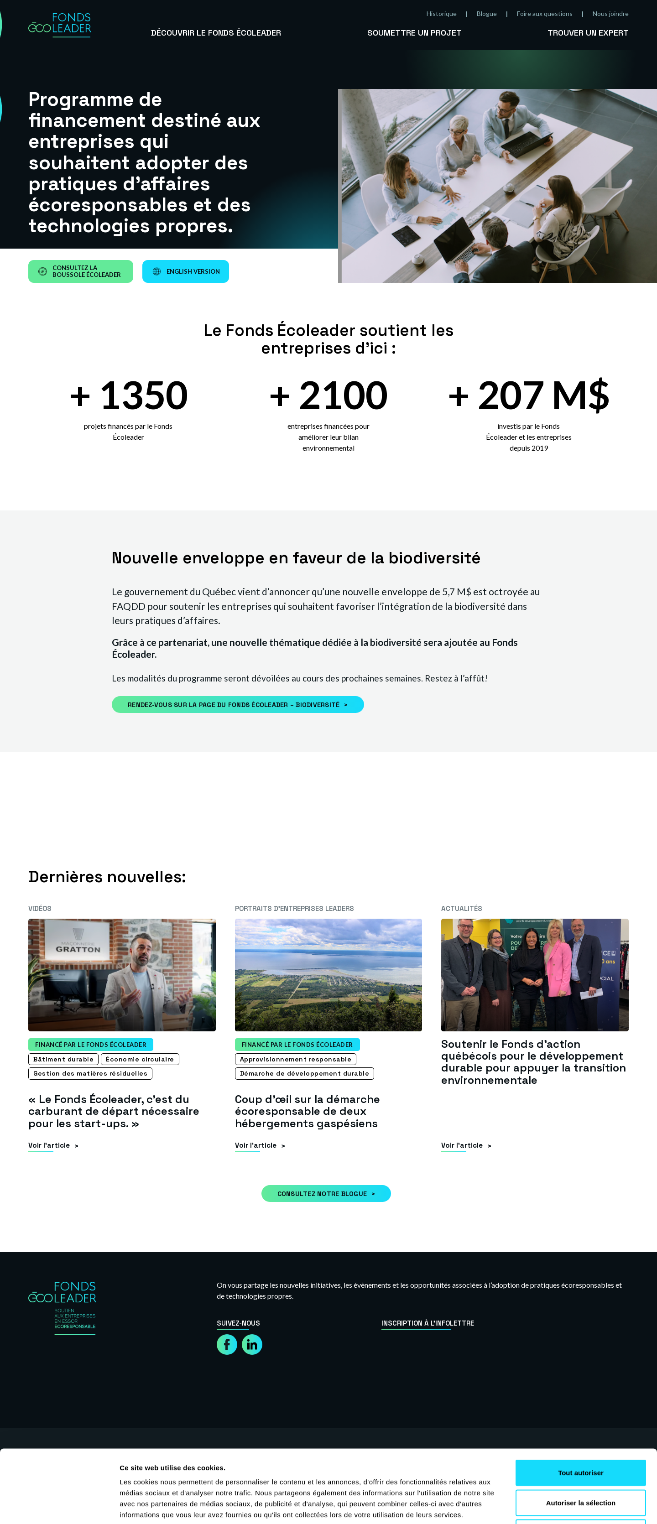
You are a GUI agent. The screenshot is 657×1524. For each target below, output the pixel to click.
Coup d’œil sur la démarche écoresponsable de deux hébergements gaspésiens (307, 1111)
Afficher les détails (502, 1506)
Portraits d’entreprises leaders (294, 908)
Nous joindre (611, 13)
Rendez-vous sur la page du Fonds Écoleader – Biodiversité (233, 705)
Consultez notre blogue (322, 1194)
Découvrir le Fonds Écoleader (216, 32)
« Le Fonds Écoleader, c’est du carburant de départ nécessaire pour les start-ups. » (113, 1111)
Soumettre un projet (414, 32)
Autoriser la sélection (581, 1434)
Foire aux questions (545, 13)
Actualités (461, 908)
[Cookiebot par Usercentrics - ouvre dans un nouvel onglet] (59, 1506)
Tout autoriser (581, 1404)
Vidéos (40, 908)
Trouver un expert (588, 32)
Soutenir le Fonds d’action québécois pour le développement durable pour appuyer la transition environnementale (533, 1062)
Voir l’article (49, 1145)
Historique (442, 13)
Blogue (487, 13)
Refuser (581, 1464)
